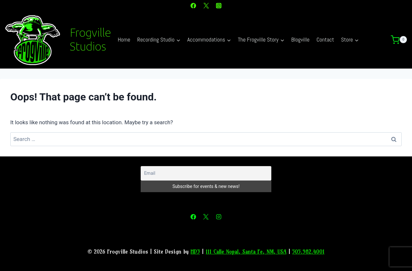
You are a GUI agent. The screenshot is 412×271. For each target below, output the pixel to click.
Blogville (300, 39)
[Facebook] (193, 5)
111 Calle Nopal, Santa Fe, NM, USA (246, 251)
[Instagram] (218, 5)
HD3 (195, 251)
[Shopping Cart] (401, 39)
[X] (206, 5)
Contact (325, 39)
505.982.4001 (308, 251)
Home (124, 39)
